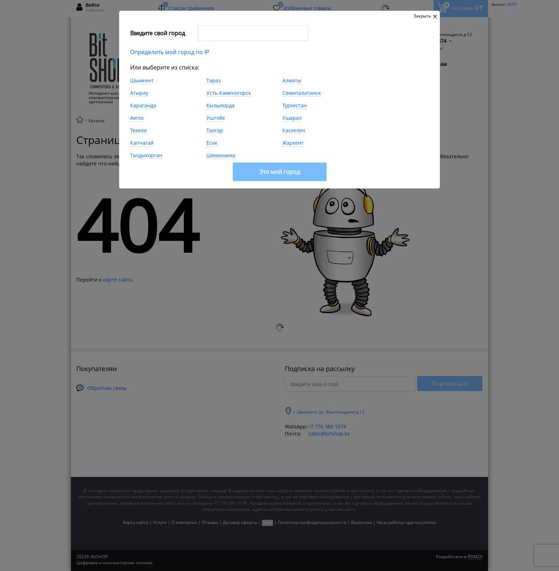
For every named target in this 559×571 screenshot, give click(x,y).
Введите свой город (157, 33)
